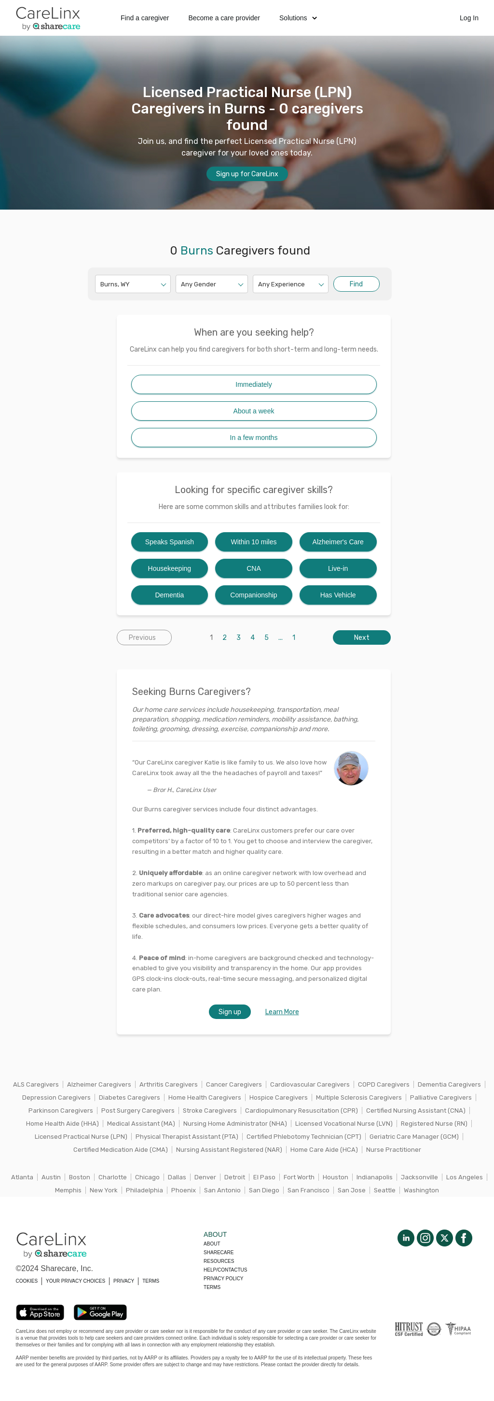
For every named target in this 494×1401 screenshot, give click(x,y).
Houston (335, 1177)
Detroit (234, 1177)
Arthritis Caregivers (168, 1084)
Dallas (177, 1177)
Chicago (147, 1177)
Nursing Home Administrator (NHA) (235, 1123)
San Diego (264, 1190)
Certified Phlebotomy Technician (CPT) (304, 1136)
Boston (79, 1177)
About (212, 1243)
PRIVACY (123, 1281)
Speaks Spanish (169, 542)
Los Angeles (464, 1177)
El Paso (264, 1177)
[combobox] (101, 284)
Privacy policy (223, 1278)
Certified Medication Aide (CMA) (120, 1149)
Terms (212, 1287)
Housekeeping (170, 568)
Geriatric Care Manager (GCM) (414, 1136)
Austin (51, 1177)
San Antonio (222, 1190)
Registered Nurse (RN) (434, 1123)
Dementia (169, 595)
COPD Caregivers (384, 1084)
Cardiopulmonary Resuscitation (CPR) (301, 1110)
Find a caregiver (145, 18)
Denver (205, 1177)
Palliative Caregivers (441, 1097)
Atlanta (22, 1177)
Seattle (385, 1190)
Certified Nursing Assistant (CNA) (416, 1110)
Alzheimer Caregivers (99, 1084)
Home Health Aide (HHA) (62, 1123)
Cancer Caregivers (234, 1084)
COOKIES (27, 1281)
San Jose (352, 1190)
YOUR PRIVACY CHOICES (75, 1281)
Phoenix (183, 1190)
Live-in (338, 568)
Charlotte (112, 1177)
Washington (421, 1190)
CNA (254, 568)
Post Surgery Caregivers (138, 1110)
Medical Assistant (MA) (141, 1123)
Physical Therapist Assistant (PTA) (187, 1136)
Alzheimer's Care (338, 542)
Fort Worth (299, 1177)
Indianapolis (375, 1177)
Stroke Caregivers (210, 1110)
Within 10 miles (254, 542)
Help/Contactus (225, 1270)
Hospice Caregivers (278, 1097)
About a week (253, 411)
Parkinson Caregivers (60, 1110)
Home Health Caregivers (204, 1097)
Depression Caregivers (56, 1097)
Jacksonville (419, 1177)
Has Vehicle (338, 595)
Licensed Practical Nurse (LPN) (81, 1136)
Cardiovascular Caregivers (310, 1084)
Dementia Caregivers (449, 1084)
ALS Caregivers (36, 1084)
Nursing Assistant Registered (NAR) (229, 1149)
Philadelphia (144, 1190)
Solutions (298, 18)
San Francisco (308, 1190)
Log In (469, 17)
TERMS (150, 1281)
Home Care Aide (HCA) (324, 1149)
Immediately (253, 384)
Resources (219, 1261)
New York (104, 1190)
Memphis (68, 1190)
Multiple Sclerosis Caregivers (359, 1097)
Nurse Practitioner (393, 1149)
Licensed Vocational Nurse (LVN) (344, 1123)
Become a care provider (224, 18)
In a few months (254, 437)
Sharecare (218, 1252)
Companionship (253, 595)
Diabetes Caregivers (129, 1097)
